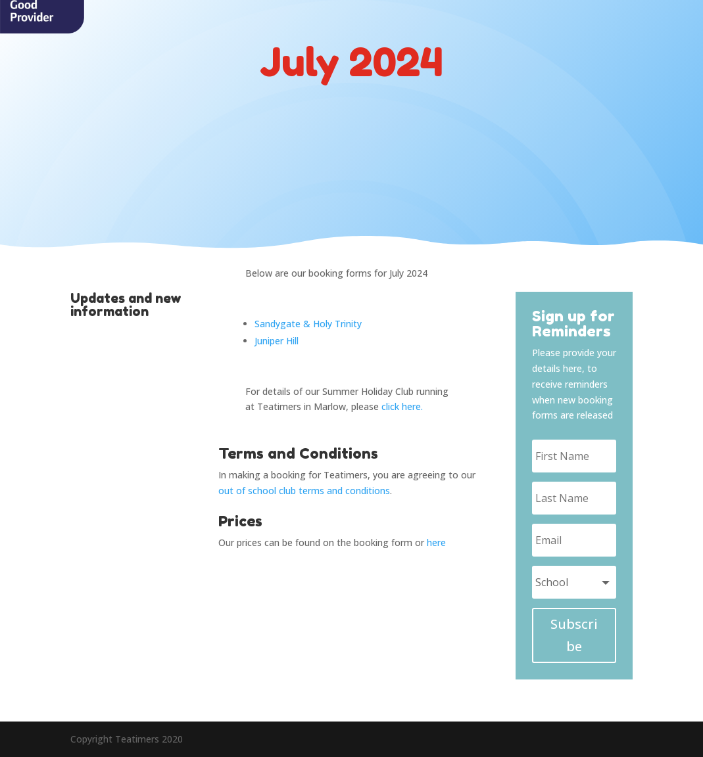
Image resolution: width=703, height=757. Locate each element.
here (436, 542)
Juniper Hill (277, 340)
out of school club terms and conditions (304, 490)
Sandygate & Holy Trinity (308, 323)
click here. (402, 406)
